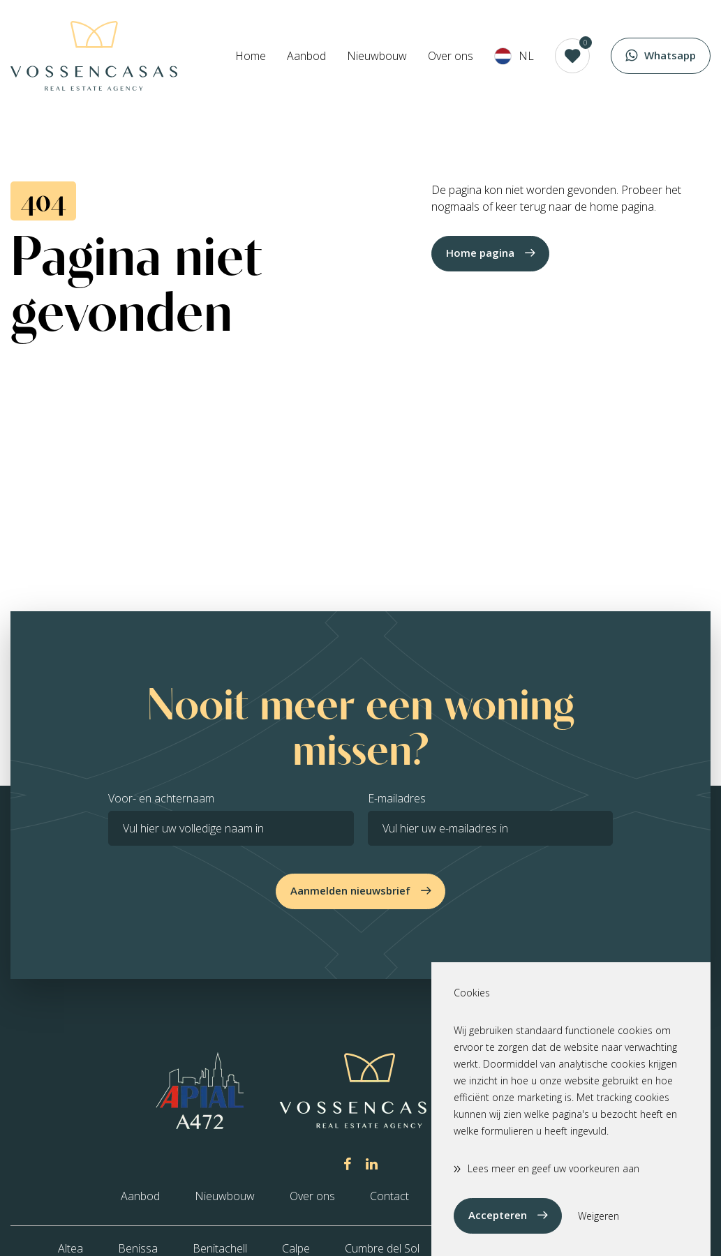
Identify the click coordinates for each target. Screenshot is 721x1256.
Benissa (138, 1248)
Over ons (450, 55)
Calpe (296, 1248)
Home (250, 55)
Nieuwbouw (377, 55)
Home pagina (480, 253)
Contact (389, 1196)
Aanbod (306, 55)
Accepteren (497, 1215)
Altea (70, 1248)
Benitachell (220, 1248)
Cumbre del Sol (382, 1248)
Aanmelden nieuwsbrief (350, 890)
